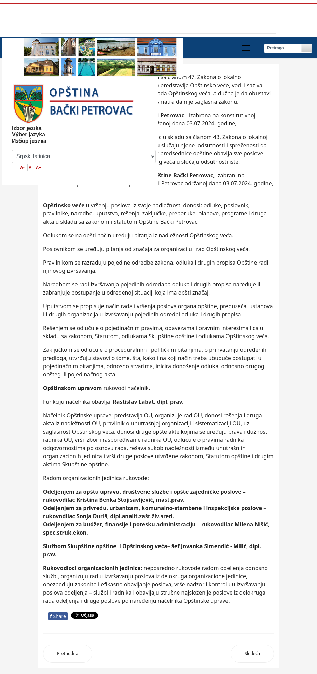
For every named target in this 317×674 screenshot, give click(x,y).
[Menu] (246, 48)
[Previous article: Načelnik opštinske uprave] (67, 654)
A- (22, 167)
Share (58, 616)
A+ (38, 167)
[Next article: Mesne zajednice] (252, 654)
